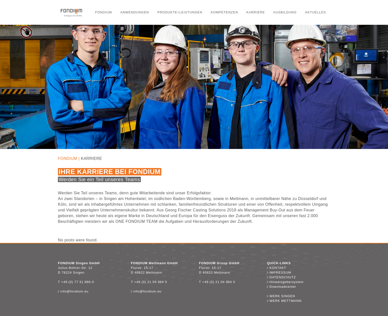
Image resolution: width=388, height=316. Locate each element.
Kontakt (277, 268)
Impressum (279, 272)
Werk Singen (281, 296)
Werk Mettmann (284, 301)
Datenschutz (281, 277)
